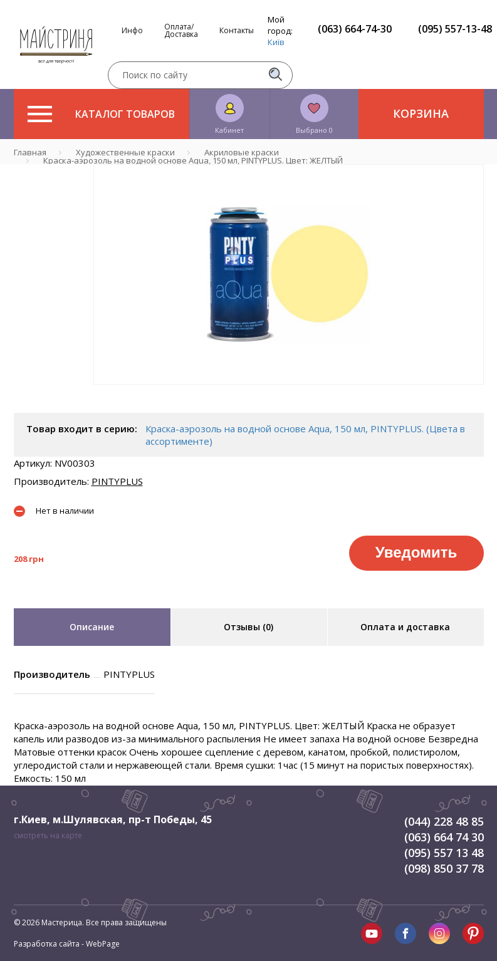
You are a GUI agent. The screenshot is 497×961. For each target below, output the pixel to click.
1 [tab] (288, 393)
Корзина (421, 113)
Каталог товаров (101, 114)
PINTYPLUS (117, 481)
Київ (276, 42)
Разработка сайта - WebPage (67, 943)
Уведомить (416, 552)
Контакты (236, 30)
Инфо (132, 30)
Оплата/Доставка (181, 30)
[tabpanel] (288, 274)
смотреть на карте (48, 835)
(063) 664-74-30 (355, 29)
